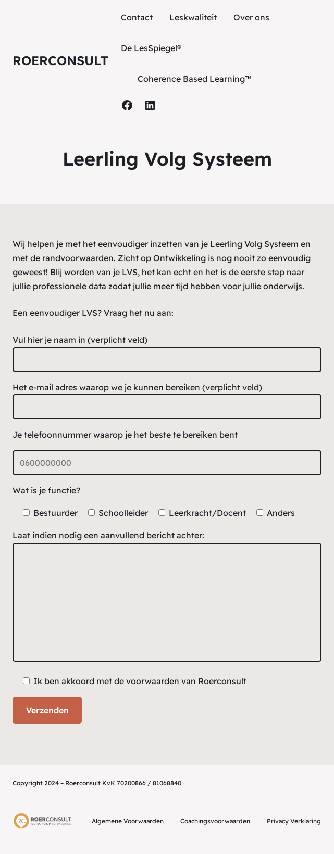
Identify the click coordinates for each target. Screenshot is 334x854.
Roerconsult (60, 60)
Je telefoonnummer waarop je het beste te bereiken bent (125, 434)
